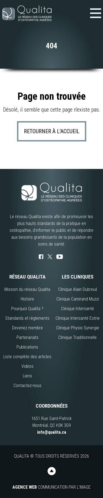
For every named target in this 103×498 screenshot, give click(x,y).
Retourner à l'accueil (51, 131)
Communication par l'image (51, 487)
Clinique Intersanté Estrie (77, 318)
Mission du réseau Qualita (27, 289)
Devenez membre (27, 327)
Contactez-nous (27, 385)
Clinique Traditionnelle (77, 337)
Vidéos (27, 366)
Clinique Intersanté (77, 308)
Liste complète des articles (27, 356)
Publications (27, 347)
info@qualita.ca (51, 432)
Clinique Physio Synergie (77, 327)
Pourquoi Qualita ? (27, 308)
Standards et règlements (27, 318)
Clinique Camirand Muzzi (77, 299)
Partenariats (27, 337)
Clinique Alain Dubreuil (77, 289)
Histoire (27, 299)
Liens (27, 376)
